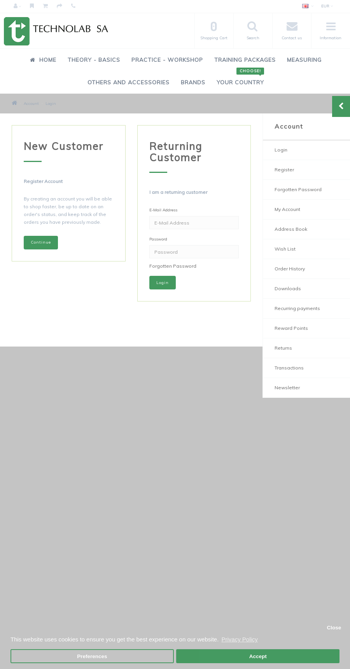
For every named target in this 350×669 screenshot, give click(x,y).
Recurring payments (297, 308)
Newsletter (287, 387)
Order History (290, 269)
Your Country (240, 78)
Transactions (289, 368)
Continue (41, 242)
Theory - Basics (94, 59)
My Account (287, 209)
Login (51, 103)
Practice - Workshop (167, 59)
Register (284, 169)
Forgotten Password (172, 266)
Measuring (304, 59)
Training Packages (245, 59)
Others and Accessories (129, 82)
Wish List (285, 249)
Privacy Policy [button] (239, 639)
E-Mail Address (163, 210)
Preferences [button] (92, 656)
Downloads (288, 288)
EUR (327, 6)
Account (31, 103)
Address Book (291, 229)
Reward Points (291, 328)
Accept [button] (258, 656)
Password (158, 239)
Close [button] (334, 628)
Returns (283, 348)
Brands (193, 82)
